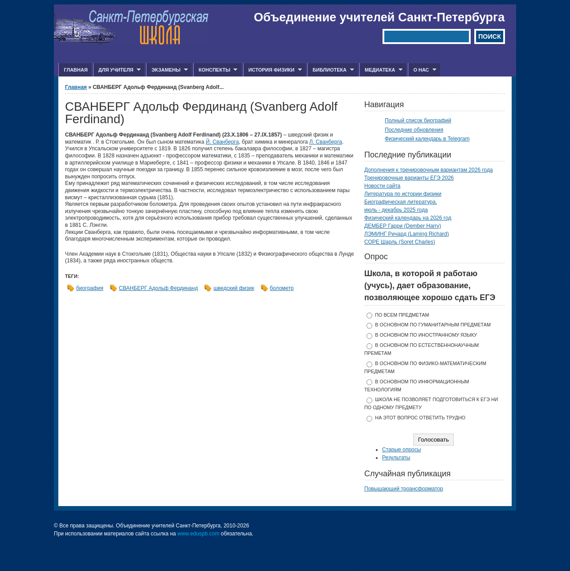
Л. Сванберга (325, 142)
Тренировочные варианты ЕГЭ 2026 (409, 178)
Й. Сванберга (222, 142)
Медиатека (381, 70)
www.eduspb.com (198, 534)
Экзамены (167, 70)
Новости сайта (382, 186)
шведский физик (233, 288)
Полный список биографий (418, 120)
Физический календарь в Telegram (427, 139)
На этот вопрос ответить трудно (420, 417)
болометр (282, 288)
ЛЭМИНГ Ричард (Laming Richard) (406, 234)
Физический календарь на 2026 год (408, 218)
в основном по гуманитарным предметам (433, 324)
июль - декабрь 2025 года (396, 210)
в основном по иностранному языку (426, 335)
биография (89, 288)
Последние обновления (414, 130)
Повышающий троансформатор (403, 489)
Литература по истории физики (402, 194)
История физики (272, 70)
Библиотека (330, 70)
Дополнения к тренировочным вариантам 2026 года (428, 170)
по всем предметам (402, 315)
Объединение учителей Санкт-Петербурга (379, 17)
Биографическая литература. (400, 202)
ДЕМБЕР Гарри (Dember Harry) (402, 226)
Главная (75, 69)
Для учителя (117, 70)
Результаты (396, 457)
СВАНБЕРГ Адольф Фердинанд (158, 288)
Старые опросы (401, 449)
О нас (422, 70)
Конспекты (215, 70)
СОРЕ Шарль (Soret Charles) (399, 242)
